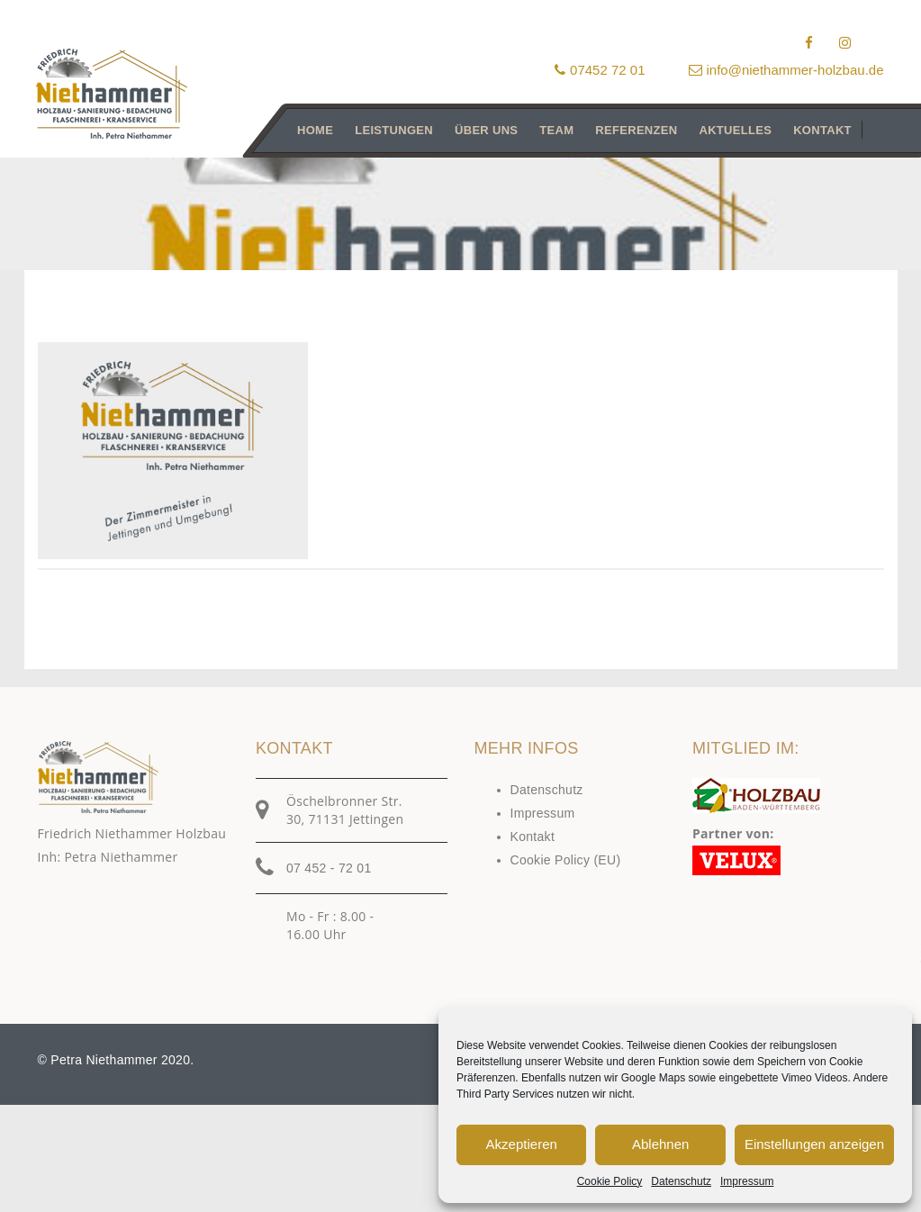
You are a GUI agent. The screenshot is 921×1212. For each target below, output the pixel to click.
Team (556, 130)
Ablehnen (660, 1144)
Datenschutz (681, 1181)
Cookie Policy (610, 1181)
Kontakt (822, 130)
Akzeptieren (521, 1144)
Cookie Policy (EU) (565, 860)
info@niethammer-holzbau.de (786, 69)
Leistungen (394, 130)
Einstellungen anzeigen (814, 1144)
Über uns (486, 130)
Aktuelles (735, 130)
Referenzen (636, 130)
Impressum (746, 1181)
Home (315, 130)
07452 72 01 (600, 69)
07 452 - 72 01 (329, 868)
